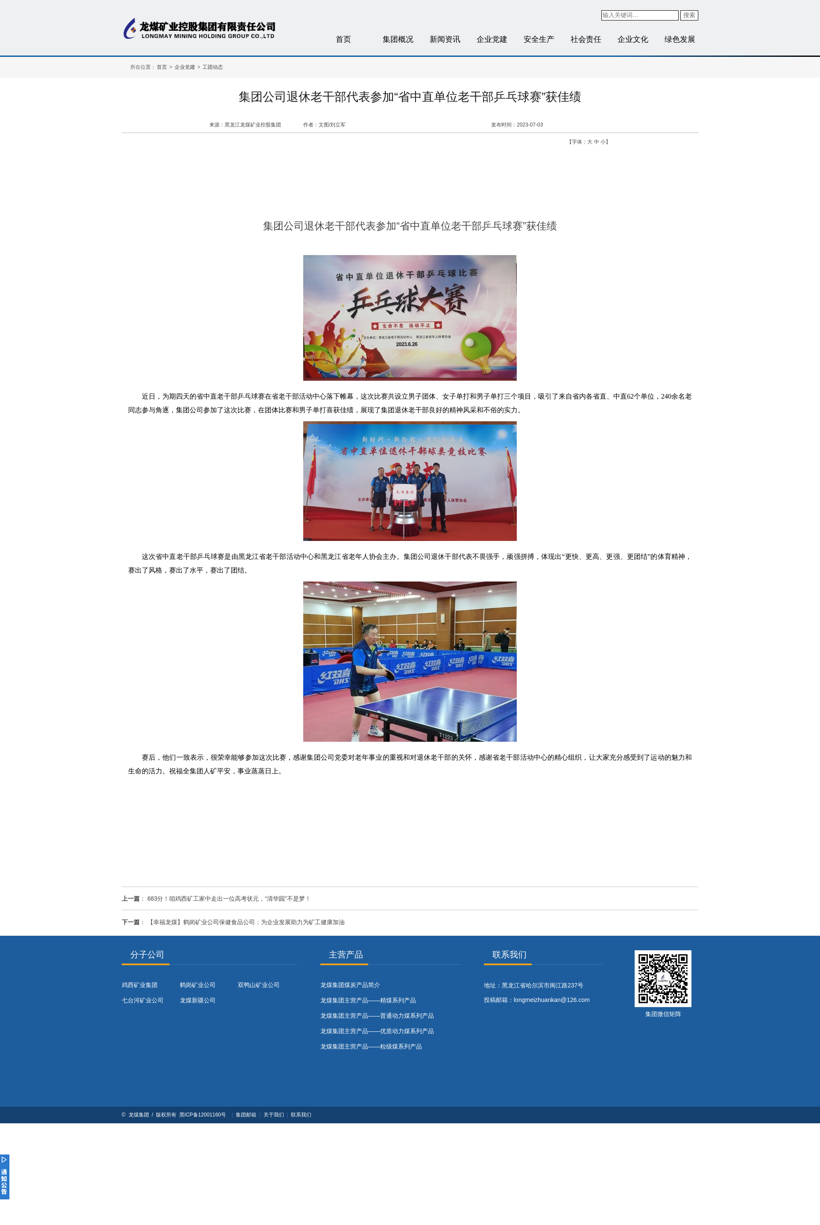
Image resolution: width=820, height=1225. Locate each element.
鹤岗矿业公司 (198, 984)
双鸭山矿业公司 (259, 984)
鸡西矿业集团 (140, 984)
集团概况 (398, 39)
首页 (343, 39)
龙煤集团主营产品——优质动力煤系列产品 (377, 1031)
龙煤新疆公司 (198, 1000)
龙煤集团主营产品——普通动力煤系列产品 (377, 1015)
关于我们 (274, 1115)
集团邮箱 (246, 1115)
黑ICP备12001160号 (202, 1115)
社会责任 (586, 39)
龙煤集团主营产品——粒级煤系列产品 (371, 1046)
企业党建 (492, 39)
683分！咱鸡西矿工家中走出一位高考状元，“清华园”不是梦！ (229, 898)
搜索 (689, 15)
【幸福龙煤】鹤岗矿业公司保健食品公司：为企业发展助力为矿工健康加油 (246, 922)
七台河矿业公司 (143, 1000)
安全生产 (539, 39)
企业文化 (633, 39)
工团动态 (212, 67)
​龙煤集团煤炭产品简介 (350, 984)
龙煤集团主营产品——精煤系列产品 (368, 1000)
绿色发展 (680, 39)
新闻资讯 (445, 39)
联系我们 (301, 1115)
